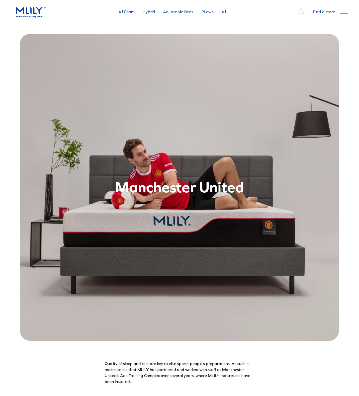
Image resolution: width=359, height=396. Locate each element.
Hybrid (149, 11)
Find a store (324, 11)
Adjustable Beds (178, 11)
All (223, 11)
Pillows (207, 11)
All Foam (126, 11)
